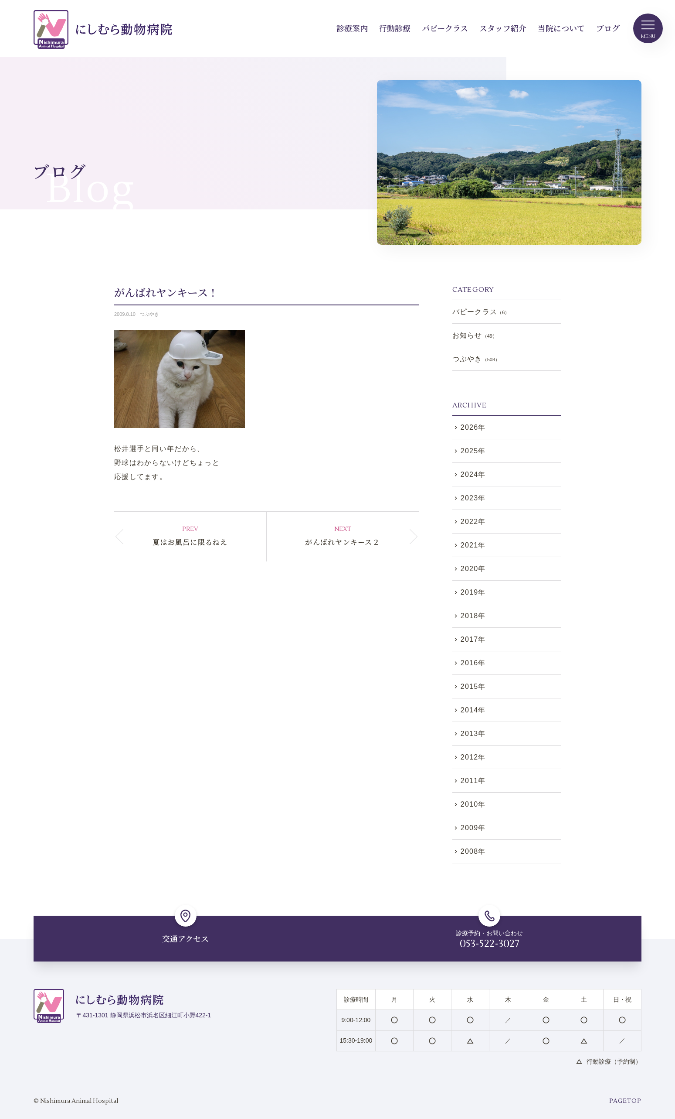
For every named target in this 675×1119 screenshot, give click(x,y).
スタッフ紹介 (502, 28)
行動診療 (394, 28)
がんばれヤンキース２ (342, 542)
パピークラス (445, 28)
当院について (561, 28)
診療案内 (352, 28)
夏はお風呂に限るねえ (190, 542)
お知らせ (474, 335)
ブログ (608, 28)
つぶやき (149, 314)
